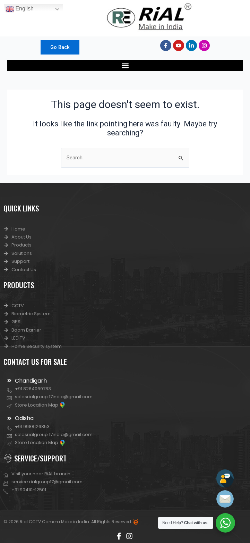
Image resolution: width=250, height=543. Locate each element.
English (20, 9)
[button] (125, 65)
